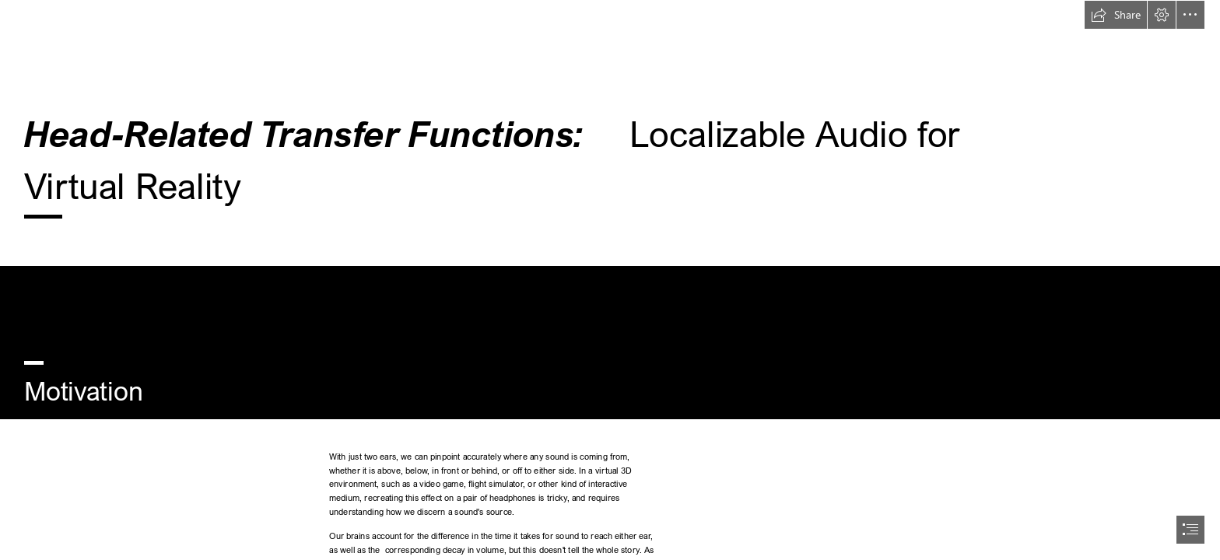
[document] (610, 280)
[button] (1116, 15)
